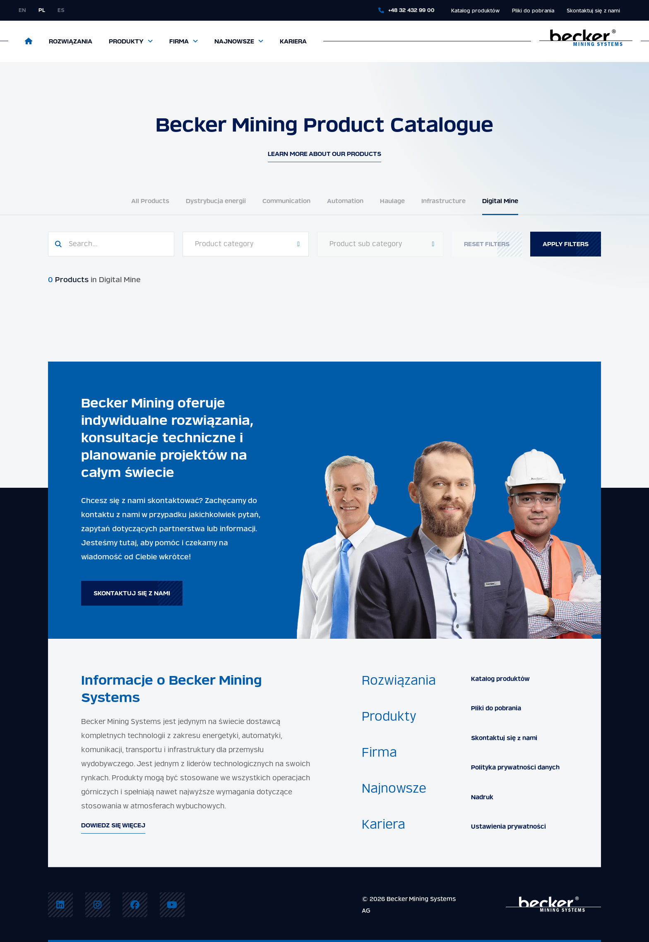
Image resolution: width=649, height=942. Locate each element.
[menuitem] (60, 904)
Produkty (126, 41)
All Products (150, 201)
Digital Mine (500, 201)
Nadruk (482, 797)
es (61, 10)
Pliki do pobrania (533, 10)
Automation (345, 201)
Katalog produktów (475, 10)
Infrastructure (443, 201)
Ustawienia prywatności (508, 826)
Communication (286, 201)
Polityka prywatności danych (515, 767)
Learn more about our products (324, 154)
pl (41, 10)
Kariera (293, 41)
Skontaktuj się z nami (593, 10)
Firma (179, 41)
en (22, 10)
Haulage (392, 201)
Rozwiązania (70, 41)
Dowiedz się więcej (113, 825)
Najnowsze (234, 41)
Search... (83, 244)
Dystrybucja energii (216, 201)
